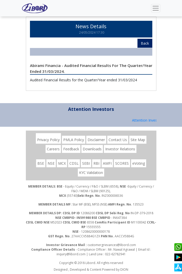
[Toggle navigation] (155, 8)
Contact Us (118, 139)
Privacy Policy (48, 139)
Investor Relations (120, 148)
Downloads (92, 148)
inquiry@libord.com (71, 254)
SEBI (86, 163)
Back (145, 43)
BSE (40, 163)
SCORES (122, 163)
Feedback (71, 148)
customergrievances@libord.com (112, 245)
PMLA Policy (73, 139)
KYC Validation (91, 172)
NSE (51, 163)
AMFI (107, 163)
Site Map (138, 139)
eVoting (138, 163)
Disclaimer (96, 139)
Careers (53, 148)
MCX (62, 163)
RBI (96, 163)
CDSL (74, 163)
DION (124, 269)
